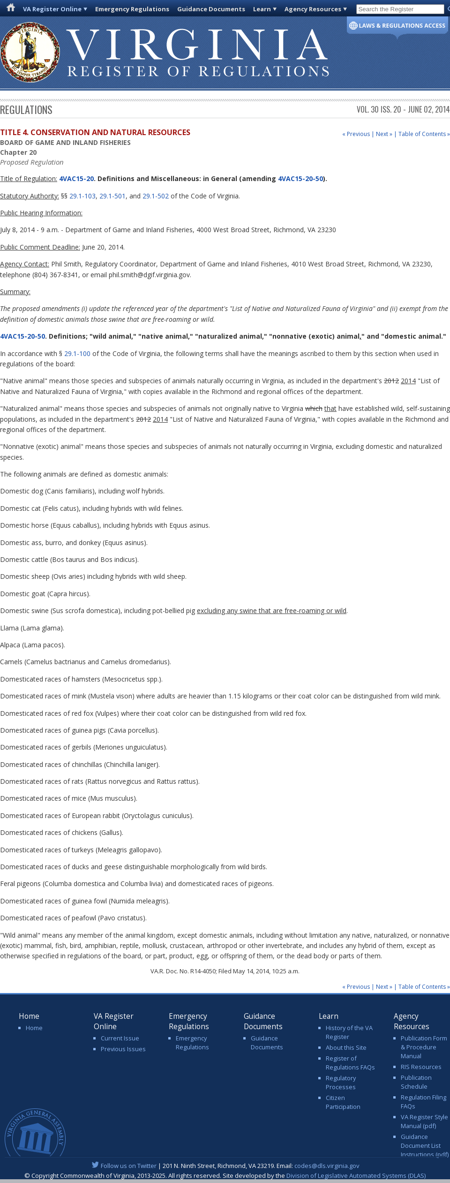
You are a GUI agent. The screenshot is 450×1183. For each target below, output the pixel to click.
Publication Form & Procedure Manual (424, 1047)
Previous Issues (123, 1049)
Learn (262, 9)
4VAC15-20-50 (300, 178)
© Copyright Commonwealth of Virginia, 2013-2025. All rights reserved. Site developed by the (225, 1175)
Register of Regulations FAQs (350, 1062)
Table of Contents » (424, 134)
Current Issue (120, 1038)
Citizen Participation (343, 1102)
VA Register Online (52, 9)
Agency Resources (313, 9)
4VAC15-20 (75, 178)
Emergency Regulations (132, 9)
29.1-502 (155, 195)
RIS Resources (421, 1066)
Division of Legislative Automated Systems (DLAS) (356, 1175)
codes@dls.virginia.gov (327, 1165)
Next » (384, 134)
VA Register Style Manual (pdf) (424, 1121)
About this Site (346, 1047)
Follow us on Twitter (129, 1165)
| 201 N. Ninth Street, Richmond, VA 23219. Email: (225, 1165)
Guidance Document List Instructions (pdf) (425, 1145)
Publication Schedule (416, 1082)
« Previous (356, 134)
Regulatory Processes (341, 1082)
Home (34, 1028)
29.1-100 (77, 353)
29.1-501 (112, 195)
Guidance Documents (211, 9)
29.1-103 (82, 195)
